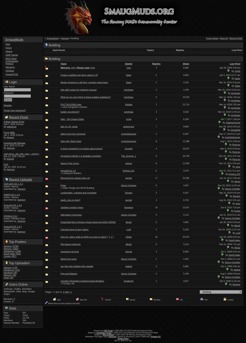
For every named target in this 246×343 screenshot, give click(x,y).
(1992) (15, 249)
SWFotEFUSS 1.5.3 (13, 184)
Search (9, 51)
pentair (128, 178)
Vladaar (128, 104)
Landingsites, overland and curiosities (78, 193)
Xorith (237, 71)
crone (128, 119)
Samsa (128, 251)
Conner (7, 256)
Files (8, 44)
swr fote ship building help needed (76, 266)
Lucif (128, 229)
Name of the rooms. (69, 163)
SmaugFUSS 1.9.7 (13, 226)
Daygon (128, 193)
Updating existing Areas (71, 207)
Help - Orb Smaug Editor (72, 119)
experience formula (69, 251)
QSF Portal (108, 331)
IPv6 (6, 164)
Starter (129, 63)
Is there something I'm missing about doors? (81, 148)
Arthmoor (112, 337)
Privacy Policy (123, 339)
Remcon (8, 249)
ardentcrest (128, 126)
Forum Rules (212, 38)
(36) (15, 272)
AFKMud (10, 71)
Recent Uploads (20, 179)
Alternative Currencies (71, 215)
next (67, 292)
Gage (6, 277)
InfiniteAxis (9, 251)
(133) (17, 270)
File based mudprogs (70, 244)
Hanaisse (8, 272)
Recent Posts (18, 117)
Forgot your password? (15, 110)
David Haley (9, 254)
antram (128, 163)
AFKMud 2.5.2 (11, 216)
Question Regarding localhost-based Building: (82, 281)
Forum (9, 48)
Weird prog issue (68, 259)
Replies (156, 63)
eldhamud (11, 127)
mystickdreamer (128, 134)
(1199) (18, 251)
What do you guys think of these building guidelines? (85, 97)
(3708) (15, 246)
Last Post (235, 63)
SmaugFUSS (12, 74)
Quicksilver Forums (104, 333)
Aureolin (129, 148)
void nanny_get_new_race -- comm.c (21, 154)
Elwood (10, 137)
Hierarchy (10, 67)
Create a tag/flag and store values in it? (79, 75)
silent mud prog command (72, 134)
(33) (11, 277)
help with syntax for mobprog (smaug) (78, 90)
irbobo (129, 237)
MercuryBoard (108, 335)
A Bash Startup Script (14, 122)
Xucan (237, 211)
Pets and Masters (68, 273)
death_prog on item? (70, 200)
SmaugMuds (14, 39)
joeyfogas (128, 90)
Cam (128, 68)
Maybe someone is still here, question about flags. (84, 82)
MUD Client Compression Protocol (12, 61)
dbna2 (237, 181)
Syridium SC (156, 337)
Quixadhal (235, 130)
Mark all (224, 38)
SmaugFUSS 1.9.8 (13, 205)
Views (186, 63)
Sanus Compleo (128, 185)
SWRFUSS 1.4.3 (12, 195)
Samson (11, 148)
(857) (13, 256)
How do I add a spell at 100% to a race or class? (83, 237)
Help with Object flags (70, 141)
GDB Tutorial (12, 55)
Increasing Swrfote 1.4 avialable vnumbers (80, 156)
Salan (128, 75)
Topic (63, 63)
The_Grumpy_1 (128, 156)
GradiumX (129, 281)
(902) (18, 254)
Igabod (128, 266)
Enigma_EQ (129, 171)
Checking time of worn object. (74, 229)
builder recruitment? (69, 112)
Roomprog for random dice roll (75, 178)
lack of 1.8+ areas (69, 126)
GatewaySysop (233, 122)
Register (8, 105)
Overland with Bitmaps (14, 143)
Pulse (63, 185)
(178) (14, 267)
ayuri (238, 167)
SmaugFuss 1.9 (68, 171)
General (65, 38)
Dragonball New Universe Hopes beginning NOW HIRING (88, 222)
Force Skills (9, 132)
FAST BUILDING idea (70, 104)
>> (70, 292)
